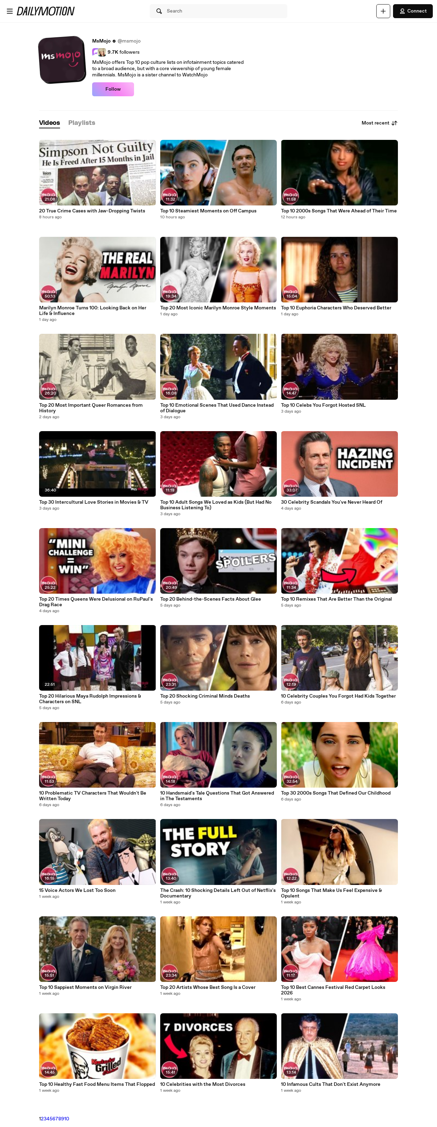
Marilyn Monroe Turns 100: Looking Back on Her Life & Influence (92, 310)
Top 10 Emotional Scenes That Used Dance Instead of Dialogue (217, 408)
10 (66, 1119)
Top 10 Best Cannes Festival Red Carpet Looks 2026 (333, 990)
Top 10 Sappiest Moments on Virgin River (85, 987)
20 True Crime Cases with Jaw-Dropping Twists (92, 211)
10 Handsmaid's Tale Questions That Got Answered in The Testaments (217, 796)
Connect (413, 11)
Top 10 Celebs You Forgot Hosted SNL (323, 405)
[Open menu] (9, 11)
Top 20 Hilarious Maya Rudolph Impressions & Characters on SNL (90, 699)
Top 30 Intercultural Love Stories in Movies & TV (93, 502)
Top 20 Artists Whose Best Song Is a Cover (207, 987)
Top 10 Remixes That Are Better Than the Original (336, 599)
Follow (113, 89)
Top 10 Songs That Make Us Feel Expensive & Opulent (331, 893)
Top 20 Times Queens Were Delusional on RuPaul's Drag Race (96, 602)
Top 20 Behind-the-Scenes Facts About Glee (210, 599)
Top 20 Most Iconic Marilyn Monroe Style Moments (218, 308)
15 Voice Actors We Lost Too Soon (77, 890)
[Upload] (383, 11)
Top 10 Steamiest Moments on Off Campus (208, 211)
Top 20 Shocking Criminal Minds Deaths (205, 696)
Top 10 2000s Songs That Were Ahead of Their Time (339, 211)
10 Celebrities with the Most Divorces (202, 1084)
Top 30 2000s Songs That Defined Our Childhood (336, 793)
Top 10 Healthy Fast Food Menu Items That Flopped (97, 1084)
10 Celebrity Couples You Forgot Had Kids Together (338, 696)
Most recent (380, 123)
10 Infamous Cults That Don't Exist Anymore (330, 1084)
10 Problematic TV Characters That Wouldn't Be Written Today (92, 796)
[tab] (49, 123)
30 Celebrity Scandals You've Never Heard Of (331, 502)
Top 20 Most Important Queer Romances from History (91, 408)
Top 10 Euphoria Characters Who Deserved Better (336, 308)
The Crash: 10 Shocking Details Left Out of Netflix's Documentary (218, 893)
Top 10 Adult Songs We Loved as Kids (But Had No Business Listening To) (216, 505)
